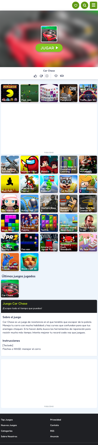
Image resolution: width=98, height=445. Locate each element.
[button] (49, 34)
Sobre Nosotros (9, 409)
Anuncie (54, 409)
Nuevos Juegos (9, 398)
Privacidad (55, 392)
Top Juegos (7, 392)
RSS (52, 403)
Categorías (6, 403)
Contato (54, 398)
